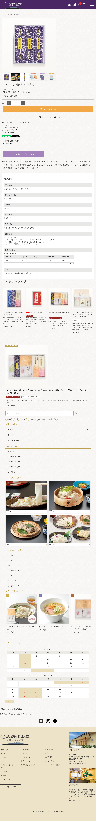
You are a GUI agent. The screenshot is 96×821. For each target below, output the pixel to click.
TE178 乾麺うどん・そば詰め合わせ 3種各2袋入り (13, 313)
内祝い (23, 419)
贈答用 (10, 14)
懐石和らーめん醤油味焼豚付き (51, 627)
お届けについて (26, 753)
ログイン (48, 753)
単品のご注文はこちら (24, 154)
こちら (16, 122)
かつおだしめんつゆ (55, 318)
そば (48, 565)
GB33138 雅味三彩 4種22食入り (59, 313)
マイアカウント (51, 749)
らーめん (48, 575)
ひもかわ (48, 555)
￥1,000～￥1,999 (48, 456)
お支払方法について (27, 757)
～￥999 (48, 451)
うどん (48, 560)
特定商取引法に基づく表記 (10, 127)
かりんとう (48, 580)
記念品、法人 (52, 419)
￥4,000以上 (48, 471)
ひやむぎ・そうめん (48, 570)
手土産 (16, 419)
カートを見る (49, 761)
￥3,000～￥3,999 (48, 466)
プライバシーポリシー (28, 771)
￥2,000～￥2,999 (48, 461)
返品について (6, 125)
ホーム (4, 14)
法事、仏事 (41, 419)
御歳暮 (9, 419)
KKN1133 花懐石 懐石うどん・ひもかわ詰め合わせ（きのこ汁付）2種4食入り (82, 314)
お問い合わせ (10, 786)
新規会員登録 (49, 757)
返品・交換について (27, 761)
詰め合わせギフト (48, 585)
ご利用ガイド (26, 749)
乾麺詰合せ (17, 14)
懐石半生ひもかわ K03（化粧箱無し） (20, 628)
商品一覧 (4, 749)
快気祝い (32, 419)
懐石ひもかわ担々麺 (34, 312)
